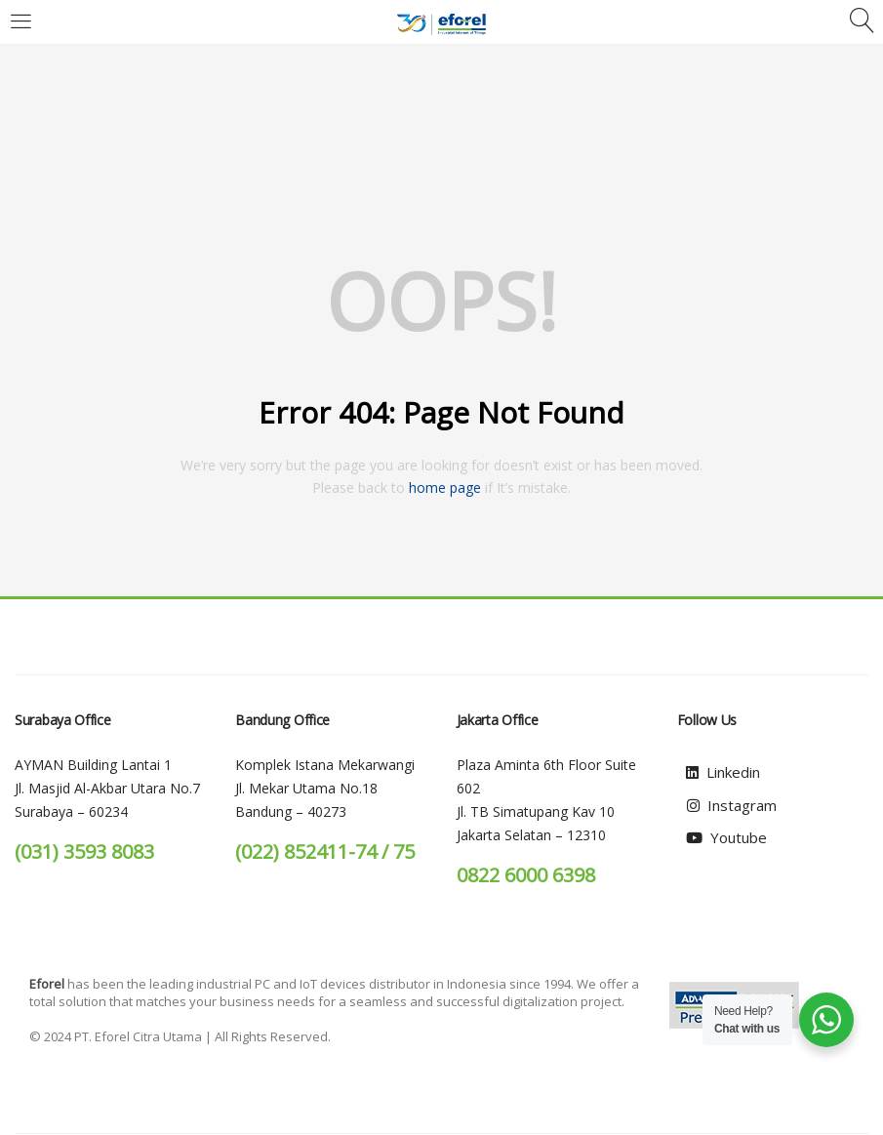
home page (445, 487)
